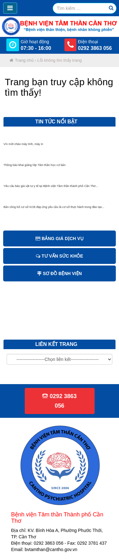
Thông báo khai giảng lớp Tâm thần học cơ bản (34, 166)
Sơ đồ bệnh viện (59, 273)
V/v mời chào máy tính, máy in (23, 145)
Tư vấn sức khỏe (59, 256)
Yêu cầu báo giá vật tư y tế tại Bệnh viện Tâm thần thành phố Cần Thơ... (50, 187)
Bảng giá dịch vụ (59, 238)
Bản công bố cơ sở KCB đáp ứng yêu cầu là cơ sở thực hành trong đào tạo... (53, 208)
